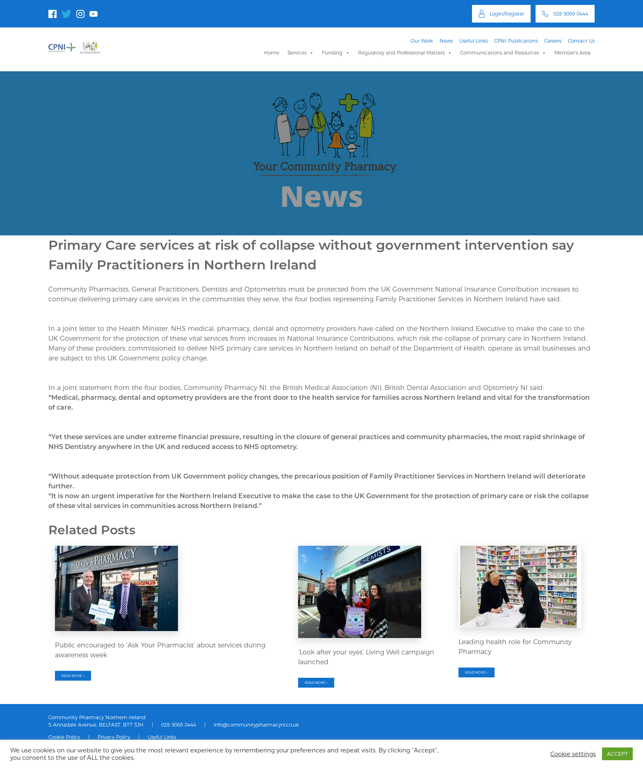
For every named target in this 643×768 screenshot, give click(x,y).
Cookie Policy (64, 737)
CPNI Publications (516, 41)
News (446, 41)
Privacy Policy (114, 737)
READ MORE (73, 676)
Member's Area (572, 53)
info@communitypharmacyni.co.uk (256, 725)
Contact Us (581, 41)
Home (271, 53)
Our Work (421, 41)
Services (300, 53)
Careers (552, 41)
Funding (336, 53)
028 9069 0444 (178, 725)
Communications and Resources (503, 53)
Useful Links (473, 41)
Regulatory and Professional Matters (405, 53)
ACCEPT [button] (617, 753)
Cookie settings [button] (573, 754)
